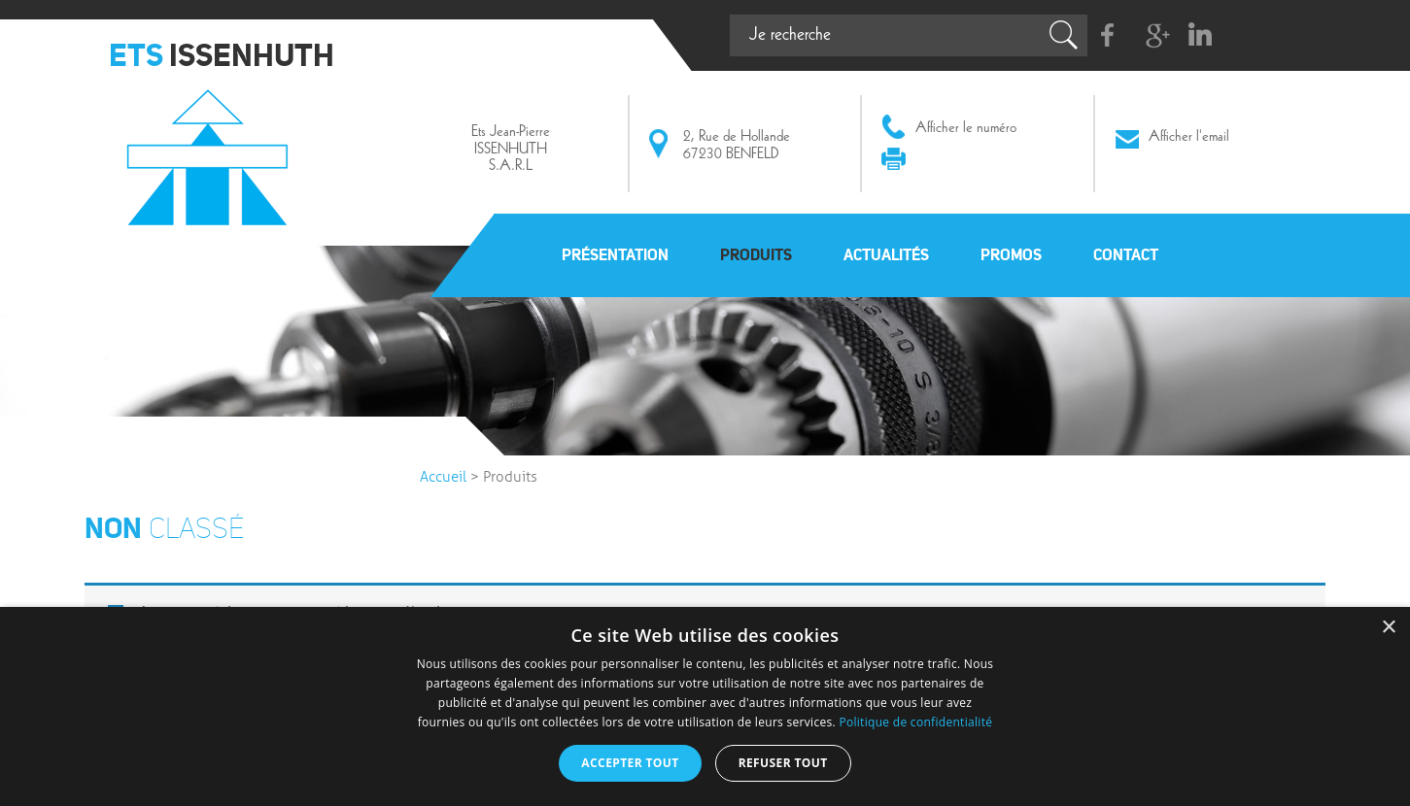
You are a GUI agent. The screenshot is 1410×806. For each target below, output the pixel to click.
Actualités (886, 254)
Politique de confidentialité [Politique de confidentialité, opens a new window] (915, 722)
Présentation (615, 254)
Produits (756, 254)
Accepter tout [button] (629, 763)
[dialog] (705, 706)
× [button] (1388, 628)
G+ (1154, 35)
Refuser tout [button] (783, 763)
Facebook (1108, 35)
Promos (1011, 254)
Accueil (443, 477)
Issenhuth (212, 148)
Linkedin (1200, 35)
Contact (1125, 254)
